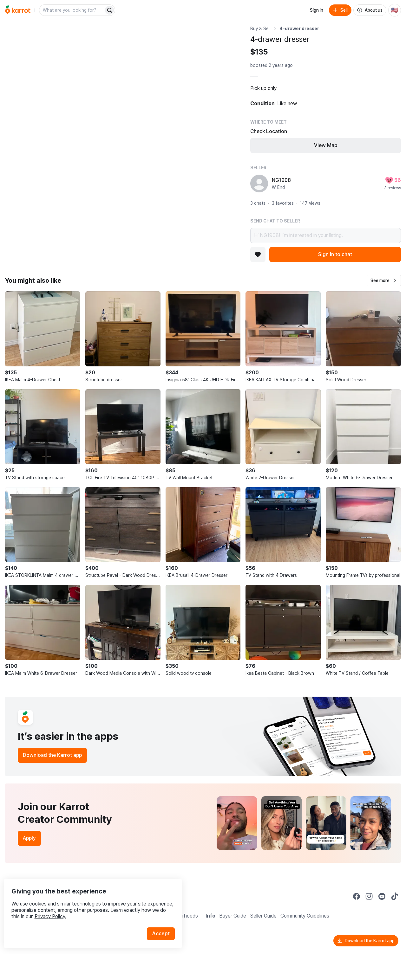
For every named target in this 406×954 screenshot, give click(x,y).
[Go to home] (17, 10)
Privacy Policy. (85, 905)
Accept (164, 922)
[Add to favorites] (257, 254)
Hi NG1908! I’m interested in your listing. (325, 235)
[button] (384, 280)
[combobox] (72, 10)
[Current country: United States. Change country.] (394, 10)
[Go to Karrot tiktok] (394, 896)
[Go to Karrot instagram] (369, 896)
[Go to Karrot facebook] (356, 896)
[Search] (109, 10)
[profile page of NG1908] (259, 183)
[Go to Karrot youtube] (382, 896)
